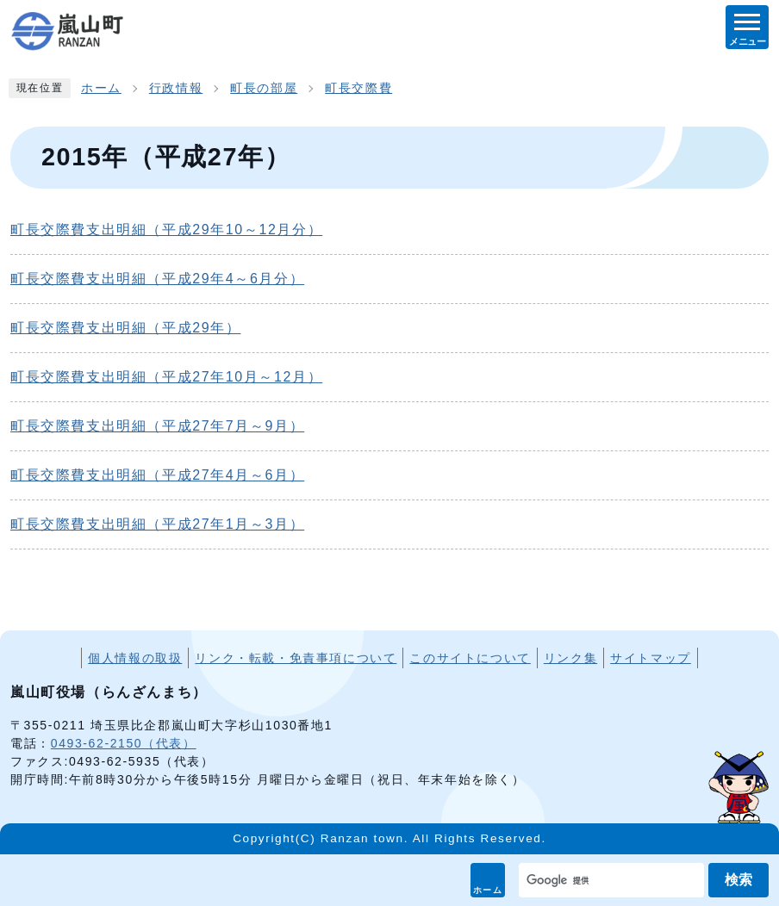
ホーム (488, 890)
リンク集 (570, 658)
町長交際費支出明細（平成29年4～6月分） (157, 278)
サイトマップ (650, 658)
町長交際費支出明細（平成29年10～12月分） (166, 229)
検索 (738, 879)
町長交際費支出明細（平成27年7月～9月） (157, 426)
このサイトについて (469, 658)
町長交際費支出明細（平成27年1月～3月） (157, 524)
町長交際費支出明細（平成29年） (125, 327)
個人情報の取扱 (135, 658)
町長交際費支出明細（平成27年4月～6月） (157, 475)
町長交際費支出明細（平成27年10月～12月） (166, 376)
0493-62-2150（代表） (123, 743)
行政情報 (176, 88)
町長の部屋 (263, 88)
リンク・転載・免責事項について (295, 658)
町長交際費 (358, 88)
